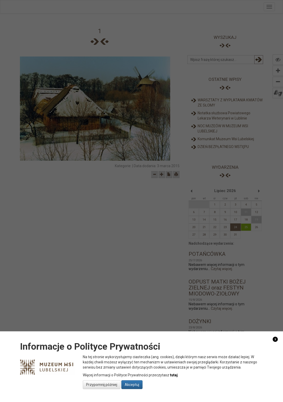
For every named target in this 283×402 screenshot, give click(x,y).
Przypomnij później (101, 385)
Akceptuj (132, 385)
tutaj (174, 375)
